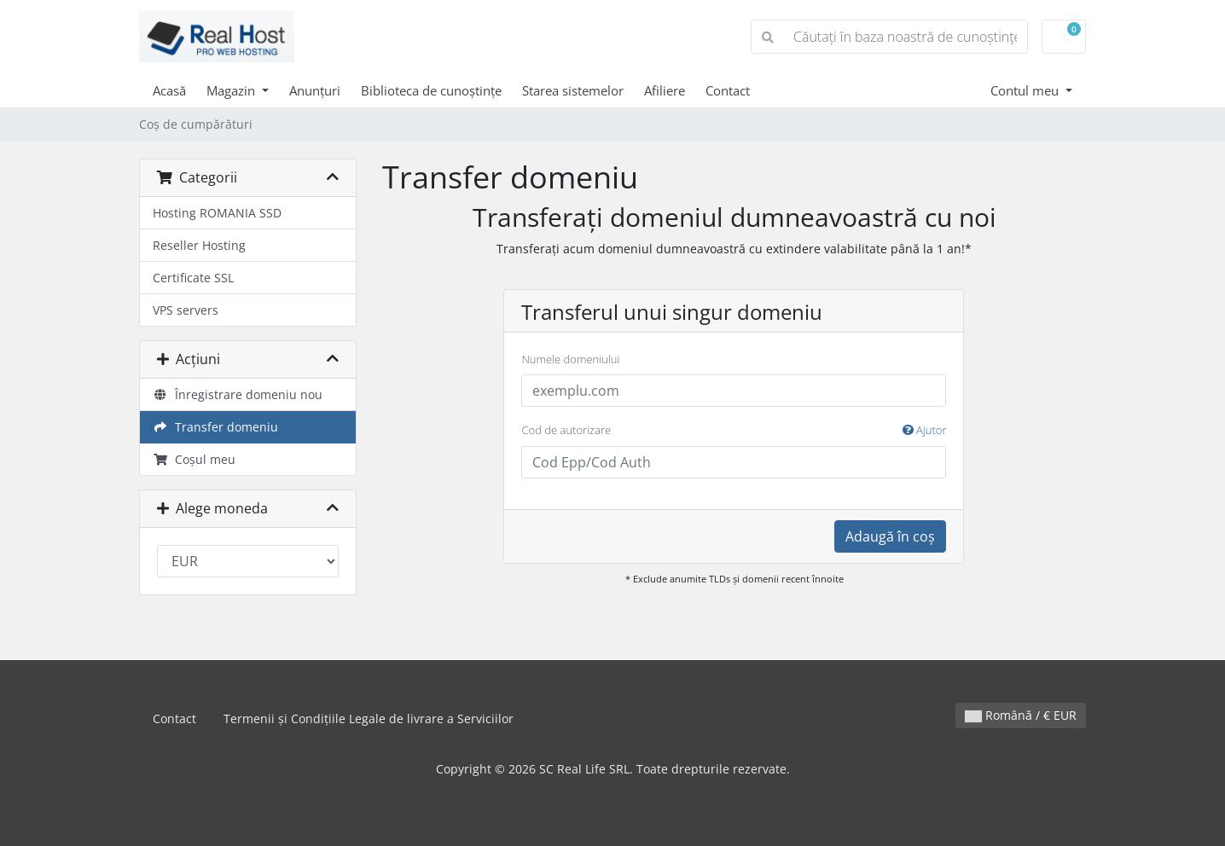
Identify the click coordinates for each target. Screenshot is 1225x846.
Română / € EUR (1021, 715)
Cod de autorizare (733, 430)
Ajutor (925, 429)
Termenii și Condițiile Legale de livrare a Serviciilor (369, 718)
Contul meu (1026, 90)
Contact (727, 90)
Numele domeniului (570, 359)
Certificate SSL (193, 277)
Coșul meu (194, 459)
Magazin (232, 90)
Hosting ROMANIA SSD (217, 213)
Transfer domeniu (215, 427)
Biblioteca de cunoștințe (431, 90)
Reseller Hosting (199, 245)
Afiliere (664, 90)
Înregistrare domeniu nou (237, 394)
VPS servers (185, 310)
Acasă (169, 90)
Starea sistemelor (573, 90)
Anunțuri (314, 90)
